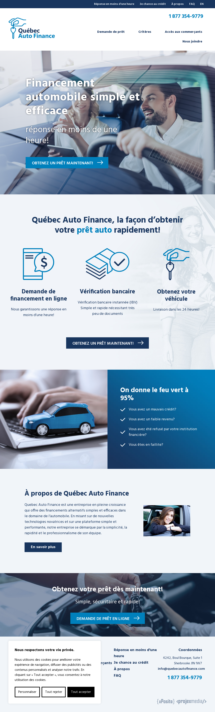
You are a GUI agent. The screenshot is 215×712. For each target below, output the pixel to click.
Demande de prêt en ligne (103, 619)
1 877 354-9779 (186, 16)
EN (202, 4)
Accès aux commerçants (183, 32)
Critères (144, 32)
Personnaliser (27, 692)
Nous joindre (192, 41)
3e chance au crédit (153, 4)
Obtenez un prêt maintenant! (62, 163)
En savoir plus (43, 547)
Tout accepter (81, 692)
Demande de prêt (111, 32)
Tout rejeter (53, 692)
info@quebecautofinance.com (181, 669)
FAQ (192, 4)
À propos (177, 4)
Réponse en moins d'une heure (114, 4)
